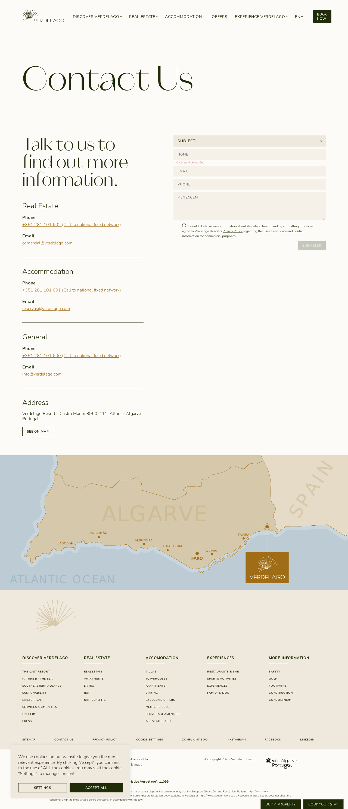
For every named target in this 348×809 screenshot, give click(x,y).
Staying (152, 693)
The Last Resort (36, 672)
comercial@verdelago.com (47, 243)
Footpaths (278, 686)
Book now (322, 16)
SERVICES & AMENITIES (163, 714)
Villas (151, 672)
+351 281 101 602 (71, 225)
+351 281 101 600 (71, 356)
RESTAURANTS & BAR (223, 672)
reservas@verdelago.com (46, 309)
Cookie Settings (149, 740)
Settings (42, 788)
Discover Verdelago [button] (96, 16)
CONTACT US (63, 740)
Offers (219, 16)
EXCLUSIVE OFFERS (160, 700)
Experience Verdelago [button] (260, 16)
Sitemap (28, 740)
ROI (86, 693)
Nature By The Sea (37, 679)
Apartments (94, 679)
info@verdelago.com (42, 374)
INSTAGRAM (237, 740)
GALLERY (29, 714)
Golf (273, 679)
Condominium (280, 700)
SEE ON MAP (38, 431)
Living (89, 686)
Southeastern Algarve (41, 686)
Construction (281, 693)
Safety (274, 672)
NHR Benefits (95, 700)
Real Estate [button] (142, 16)
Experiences (217, 686)
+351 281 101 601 (71, 290)
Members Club (158, 707)
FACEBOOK (273, 740)
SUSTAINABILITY (34, 693)
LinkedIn (307, 740)
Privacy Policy (233, 231)
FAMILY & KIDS (218, 693)
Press (27, 721)
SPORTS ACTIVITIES (222, 679)
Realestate (93, 672)
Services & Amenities (39, 707)
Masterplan (32, 700)
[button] (298, 16)
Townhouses (156, 679)
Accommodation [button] (183, 16)
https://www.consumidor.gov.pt (217, 796)
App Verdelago (158, 721)
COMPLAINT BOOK (195, 740)
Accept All (96, 788)
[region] (70, 771)
